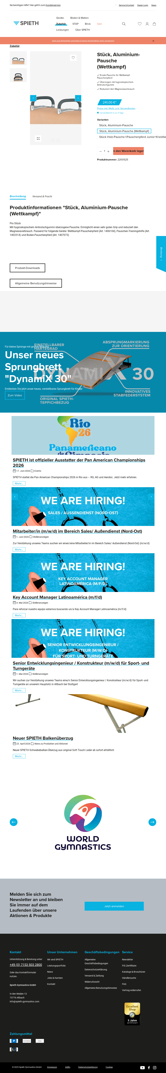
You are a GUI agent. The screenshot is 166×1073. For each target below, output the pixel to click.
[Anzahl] (104, 151)
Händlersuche (129, 978)
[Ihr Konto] (147, 24)
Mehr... (19, 483)
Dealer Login (142, 5)
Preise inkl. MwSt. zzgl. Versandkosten (116, 108)
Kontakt (51, 984)
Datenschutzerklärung (96, 969)
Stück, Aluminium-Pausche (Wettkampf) (124, 131)
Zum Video (15, 395)
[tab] (18, 197)
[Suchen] (124, 24)
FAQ (124, 984)
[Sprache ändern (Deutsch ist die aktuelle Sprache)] (112, 5)
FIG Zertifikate (129, 965)
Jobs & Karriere (55, 978)
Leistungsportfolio (56, 965)
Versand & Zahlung (94, 975)
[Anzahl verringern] (100, 151)
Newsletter (127, 959)
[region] (45, 98)
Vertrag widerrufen (131, 990)
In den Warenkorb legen (128, 151)
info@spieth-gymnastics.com (24, 1001)
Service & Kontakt (126, 5)
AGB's (67, 1067)
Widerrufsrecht (92, 982)
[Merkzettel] (140, 24)
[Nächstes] (78, 98)
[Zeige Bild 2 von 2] (58, 140)
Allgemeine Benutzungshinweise (36, 283)
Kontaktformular (27, 972)
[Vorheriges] (33, 98)
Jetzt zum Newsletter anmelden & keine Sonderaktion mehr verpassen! (83, 41)
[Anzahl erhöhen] (108, 151)
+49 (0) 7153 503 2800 (26, 965)
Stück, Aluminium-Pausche (116, 125)
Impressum (52, 1067)
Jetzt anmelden (114, 906)
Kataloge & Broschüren (133, 971)
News (153, 5)
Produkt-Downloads (27, 268)
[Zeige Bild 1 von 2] (53, 140)
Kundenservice (53, 5)
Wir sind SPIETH (55, 959)
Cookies (109, 1067)
